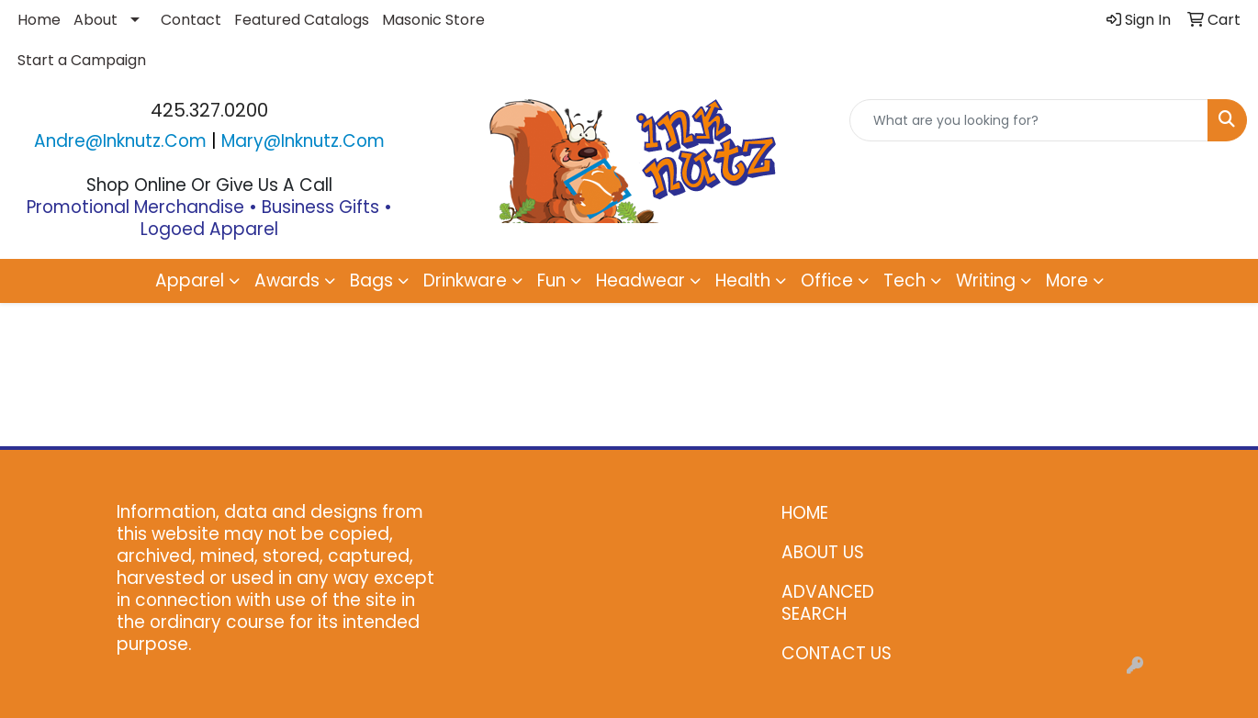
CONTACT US (836, 653)
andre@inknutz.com (120, 141)
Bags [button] (371, 280)
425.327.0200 (209, 110)
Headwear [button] (640, 280)
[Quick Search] (1028, 120)
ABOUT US (822, 552)
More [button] (1067, 280)
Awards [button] (287, 280)
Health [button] (742, 280)
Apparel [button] (189, 280)
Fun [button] (551, 280)
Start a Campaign (81, 60)
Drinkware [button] (465, 280)
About (95, 19)
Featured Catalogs (301, 19)
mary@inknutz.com (303, 141)
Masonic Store (433, 19)
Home (39, 19)
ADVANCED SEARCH (827, 602)
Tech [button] (904, 280)
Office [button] (827, 280)
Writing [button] (986, 280)
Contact (191, 19)
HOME (804, 512)
